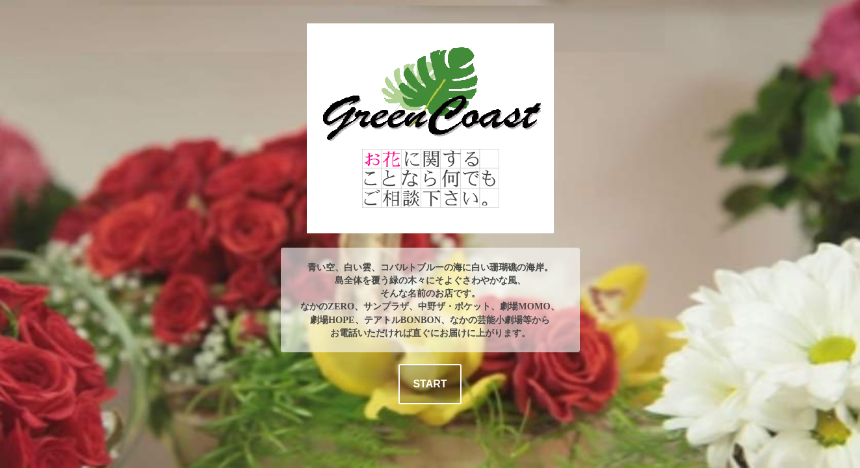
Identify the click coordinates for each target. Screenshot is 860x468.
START (430, 383)
